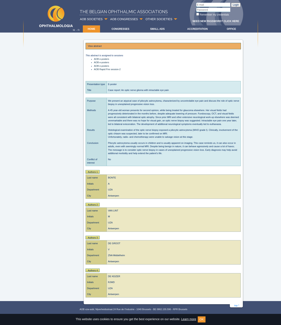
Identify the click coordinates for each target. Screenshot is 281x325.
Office (231, 29)
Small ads (157, 29)
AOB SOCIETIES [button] (91, 19)
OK (201, 319)
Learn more (188, 319)
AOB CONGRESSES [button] (124, 19)
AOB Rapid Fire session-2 (107, 69)
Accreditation (197, 29)
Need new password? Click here (216, 21)
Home (91, 29)
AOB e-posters (101, 59)
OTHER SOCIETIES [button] (159, 19)
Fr (79, 30)
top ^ (236, 305)
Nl (74, 30)
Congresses (120, 29)
